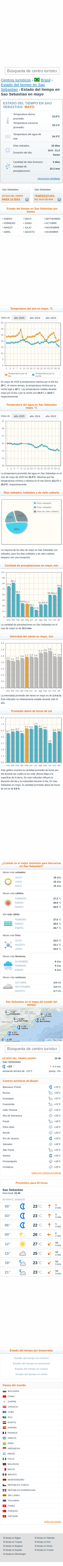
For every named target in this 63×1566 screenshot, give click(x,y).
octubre (51, 223)
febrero (9, 223)
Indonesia (14, 1448)
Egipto (12, 1422)
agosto (30, 232)
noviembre (52, 227)
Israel (11, 1453)
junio (28, 223)
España (12, 1427)
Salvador (8, 1144)
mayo (28, 218)
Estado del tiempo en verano (31, 1368)
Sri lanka (14, 1495)
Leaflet (48, 1040)
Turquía (13, 1511)
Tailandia (13, 1500)
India (11, 1443)
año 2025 (19, 317)
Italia (11, 1459)
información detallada (49, 178)
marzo (8, 227)
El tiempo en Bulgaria (12, 1546)
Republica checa (18, 1485)
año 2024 (35, 317)
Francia (13, 1433)
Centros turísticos (16, 80)
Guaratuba (8, 1104)
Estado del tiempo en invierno (31, 1358)
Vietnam (13, 1516)
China (11, 1396)
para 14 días (12, 198)
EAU (10, 1417)
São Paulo (8, 1150)
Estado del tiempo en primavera (31, 1363)
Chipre (12, 1401)
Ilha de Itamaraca (12, 1115)
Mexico (12, 1474)
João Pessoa (10, 1110)
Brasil (46, 80)
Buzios (6, 1092)
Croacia (13, 1407)
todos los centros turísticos (46, 1172)
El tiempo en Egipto (12, 1538)
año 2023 (51, 317)
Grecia (12, 1438)
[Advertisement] (31, 33)
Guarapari (8, 1098)
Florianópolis (10, 1161)
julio (28, 227)
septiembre (52, 218)
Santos (6, 1155)
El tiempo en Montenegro (14, 1554)
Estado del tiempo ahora (19, 1058)
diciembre (51, 232)
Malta (11, 1469)
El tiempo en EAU (43, 1542)
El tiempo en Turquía (12, 1542)
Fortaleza (8, 1167)
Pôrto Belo (8, 1127)
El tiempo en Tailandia (44, 1538)
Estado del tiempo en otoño (31, 1374)
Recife (6, 1132)
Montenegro (16, 1479)
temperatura (44, 198)
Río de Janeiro (11, 1138)
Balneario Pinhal (12, 1087)
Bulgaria (13, 1391)
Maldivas (13, 1464)
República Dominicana (22, 1490)
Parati (6, 1121)
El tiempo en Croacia (44, 1550)
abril (7, 232)
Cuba (11, 1412)
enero (8, 218)
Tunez (11, 1505)
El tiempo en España (12, 1550)
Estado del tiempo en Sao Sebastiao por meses (32, 210)
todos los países (52, 1521)
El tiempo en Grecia (43, 1546)
